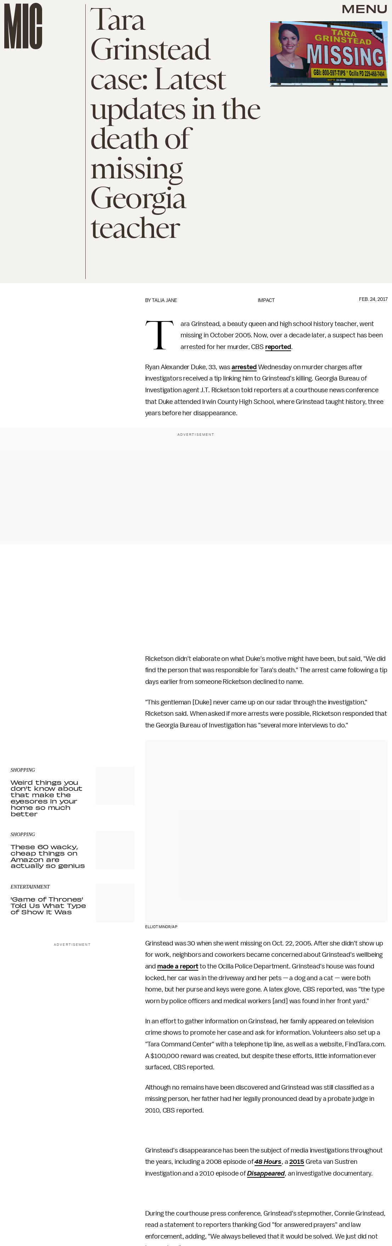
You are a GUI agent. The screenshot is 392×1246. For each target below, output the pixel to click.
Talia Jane (164, 300)
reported (278, 346)
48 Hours (268, 1161)
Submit (117, 698)
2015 (296, 1161)
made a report (177, 966)
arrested (244, 367)
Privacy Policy (25, 713)
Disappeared (266, 1173)
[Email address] (72, 678)
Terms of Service (110, 709)
